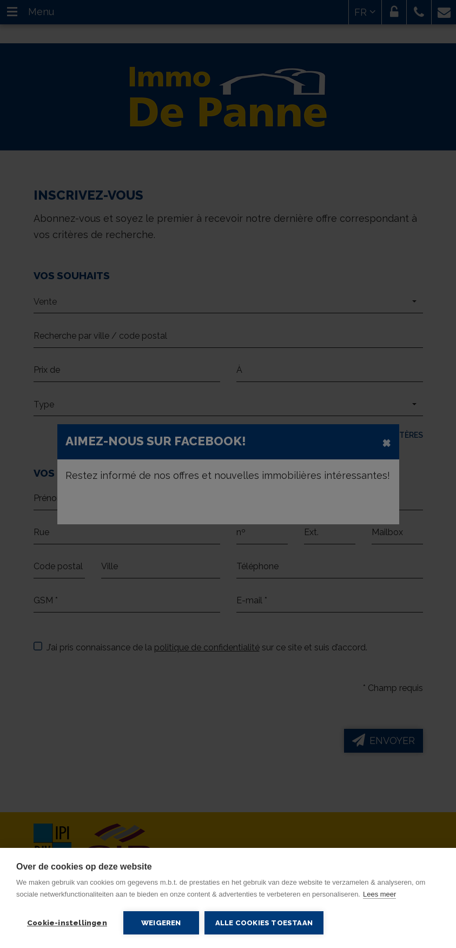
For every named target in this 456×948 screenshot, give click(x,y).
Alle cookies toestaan (264, 923)
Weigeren (161, 922)
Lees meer (379, 894)
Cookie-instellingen (67, 922)
